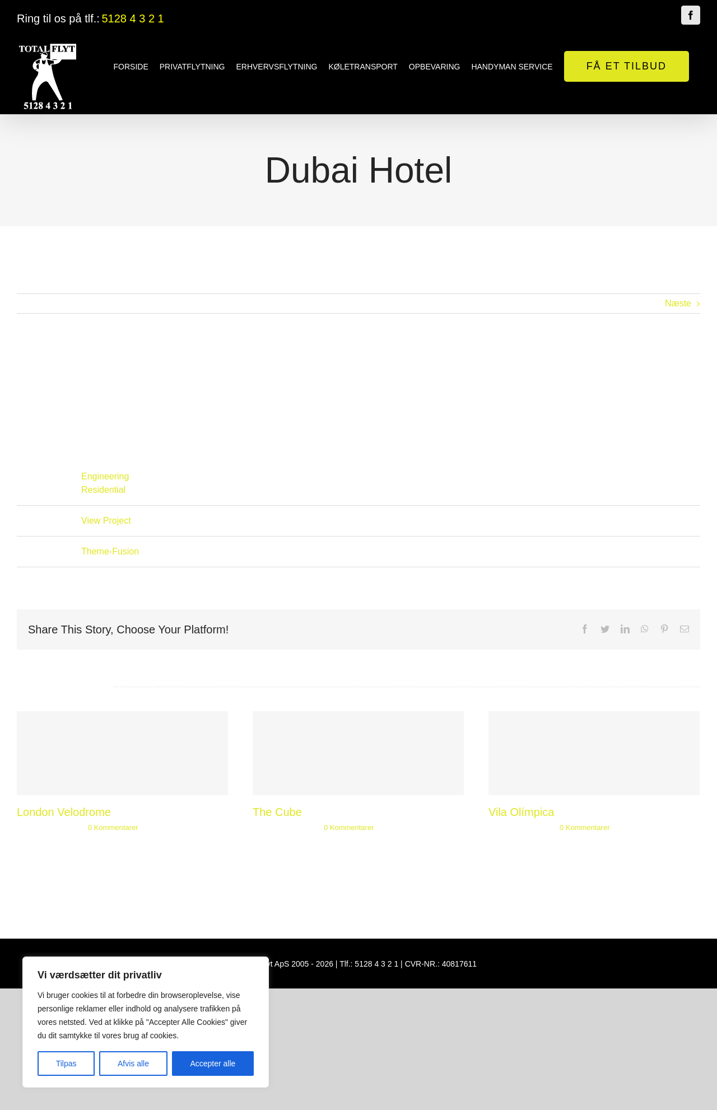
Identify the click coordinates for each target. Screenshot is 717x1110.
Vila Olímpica (518, 812)
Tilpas (66, 1063)
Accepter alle (212, 1063)
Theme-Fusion (110, 551)
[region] (145, 1022)
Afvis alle (133, 1063)
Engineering (105, 476)
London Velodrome (64, 812)
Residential (103, 490)
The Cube (275, 812)
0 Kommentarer (113, 827)
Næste (673, 303)
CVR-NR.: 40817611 (438, 963)
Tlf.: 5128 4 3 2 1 (366, 963)
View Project (106, 520)
